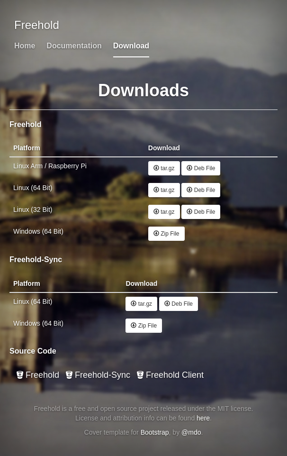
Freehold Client (170, 375)
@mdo (191, 432)
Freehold (38, 375)
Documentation (73, 46)
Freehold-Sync (98, 375)
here (203, 418)
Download (131, 46)
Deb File (201, 168)
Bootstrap (155, 432)
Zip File (166, 233)
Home (24, 46)
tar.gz (164, 168)
